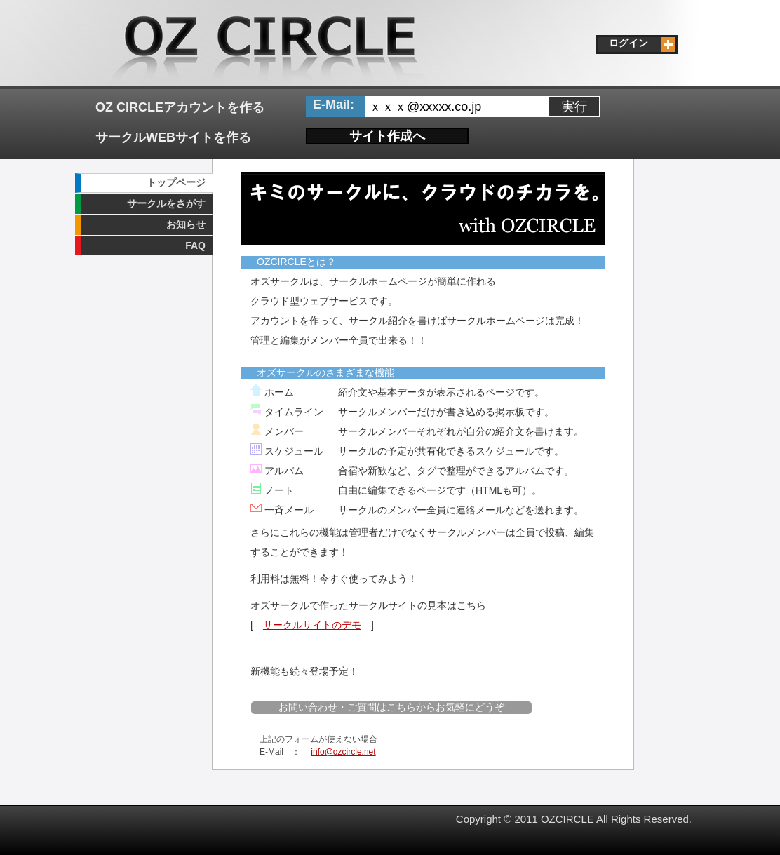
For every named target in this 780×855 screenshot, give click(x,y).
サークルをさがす (166, 203)
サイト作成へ (387, 136)
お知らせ (186, 224)
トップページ (176, 182)
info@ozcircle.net (343, 752)
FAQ (195, 245)
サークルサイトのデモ (312, 625)
